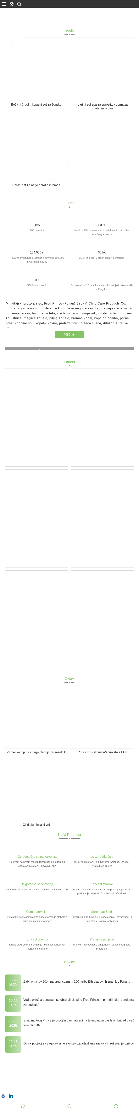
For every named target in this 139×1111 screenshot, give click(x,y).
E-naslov (19, 1070)
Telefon (18, 1083)
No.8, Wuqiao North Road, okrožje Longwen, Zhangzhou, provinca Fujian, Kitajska (65, 1063)
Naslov (17, 1058)
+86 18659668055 (21, 1087)
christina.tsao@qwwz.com (27, 1075)
